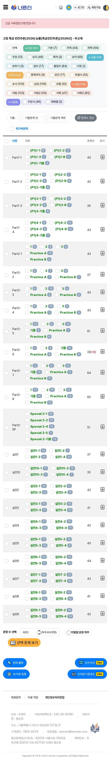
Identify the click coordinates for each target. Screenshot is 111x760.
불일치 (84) (58, 66)
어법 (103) (16, 93)
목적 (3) (55, 57)
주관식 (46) (32, 102)
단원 (14, 140)
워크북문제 (19, 129)
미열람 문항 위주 (78, 632)
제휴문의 (16, 697)
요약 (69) (75, 57)
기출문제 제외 (55, 118)
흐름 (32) (59, 84)
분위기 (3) (16, 66)
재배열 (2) (54, 102)
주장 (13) (15, 57)
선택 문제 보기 (27, 642)
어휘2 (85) (81, 93)
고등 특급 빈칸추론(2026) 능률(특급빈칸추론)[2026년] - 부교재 (43, 38)
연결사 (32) (79, 75)
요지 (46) (35, 57)
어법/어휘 (80, 84)
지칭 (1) (78, 66)
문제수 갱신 (85, 118)
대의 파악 (32, 48)
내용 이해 (96, 57)
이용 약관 (33, 697)
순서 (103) (16, 84)
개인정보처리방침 (54, 697)
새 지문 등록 (19, 674)
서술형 (14, 102)
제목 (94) (90, 48)
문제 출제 (18, 662)
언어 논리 (15, 75)
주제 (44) (70, 48)
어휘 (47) (59, 93)
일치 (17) (36, 66)
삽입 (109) (37, 84)
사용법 (61, 7)
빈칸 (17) (57, 75)
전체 (12, 48)
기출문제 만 (29, 118)
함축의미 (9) (35, 75)
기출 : (13, 118)
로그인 (81, 7)
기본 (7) (50, 48)
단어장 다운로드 (86, 674)
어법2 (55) (38, 93)
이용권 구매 (69, 7)
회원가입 (96, 7)
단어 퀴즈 (90, 662)
